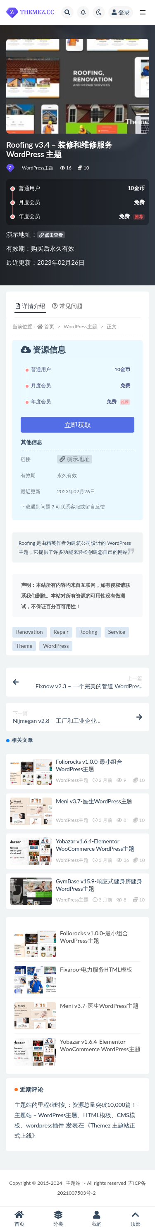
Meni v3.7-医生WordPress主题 (94, 801)
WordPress (56, 646)
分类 (58, 1219)
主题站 (73, 1183)
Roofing (88, 631)
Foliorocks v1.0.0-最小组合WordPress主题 (89, 765)
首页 (49, 326)
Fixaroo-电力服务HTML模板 (96, 969)
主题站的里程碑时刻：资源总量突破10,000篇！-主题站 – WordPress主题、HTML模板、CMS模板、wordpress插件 (76, 1115)
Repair (61, 631)
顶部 (135, 1219)
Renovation (29, 631)
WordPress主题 (38, 167)
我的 (97, 1219)
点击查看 (51, 235)
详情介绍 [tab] (30, 305)
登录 (121, 12)
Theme (24, 646)
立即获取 (77, 424)
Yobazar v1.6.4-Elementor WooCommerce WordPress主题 (95, 845)
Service (116, 631)
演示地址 (75, 458)
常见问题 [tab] (67, 305)
